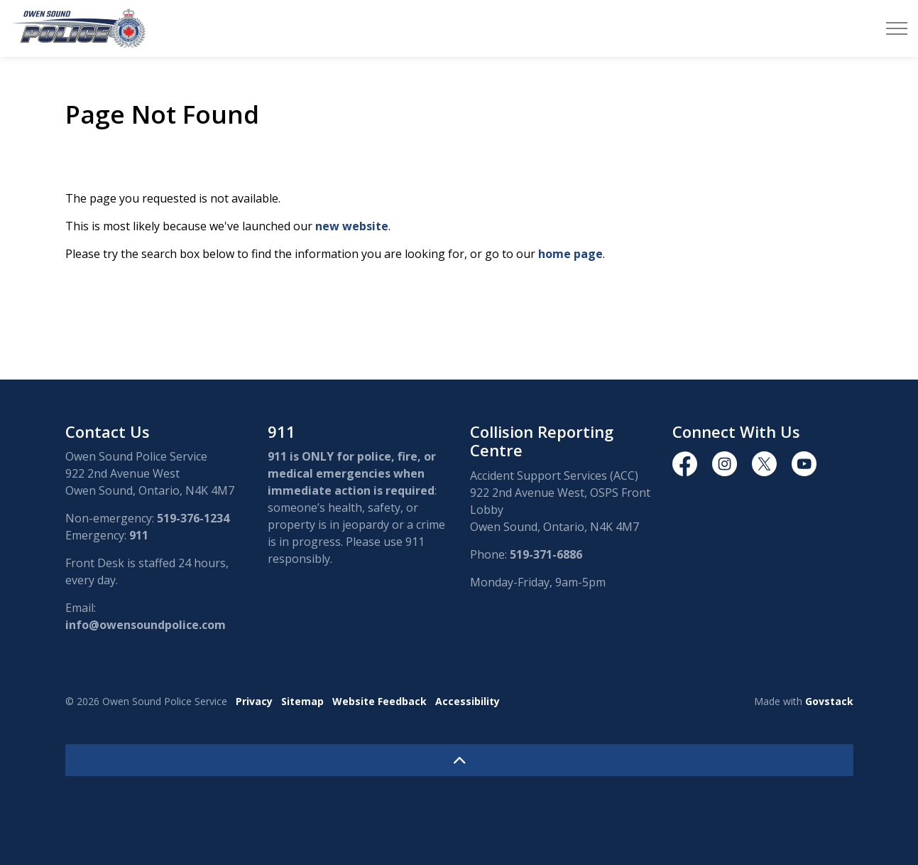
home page (570, 254)
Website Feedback (379, 701)
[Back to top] (459, 760)
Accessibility (467, 701)
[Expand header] (896, 28)
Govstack (829, 701)
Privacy (254, 701)
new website (351, 226)
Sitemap (302, 701)
